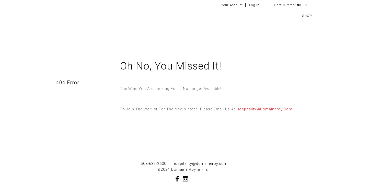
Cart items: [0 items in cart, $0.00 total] (290, 5)
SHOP (307, 16)
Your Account (232, 5)
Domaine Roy (89, 19)
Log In (254, 5)
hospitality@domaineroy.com (264, 109)
